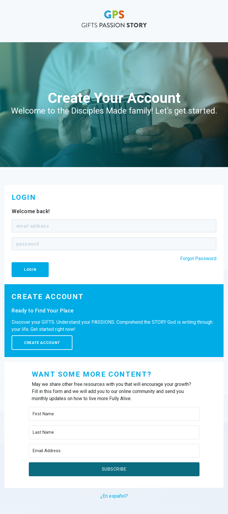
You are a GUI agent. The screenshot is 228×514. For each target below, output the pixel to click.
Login (30, 269)
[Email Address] (114, 451)
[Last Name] (114, 432)
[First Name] (114, 414)
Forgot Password (198, 258)
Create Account (42, 342)
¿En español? (114, 496)
